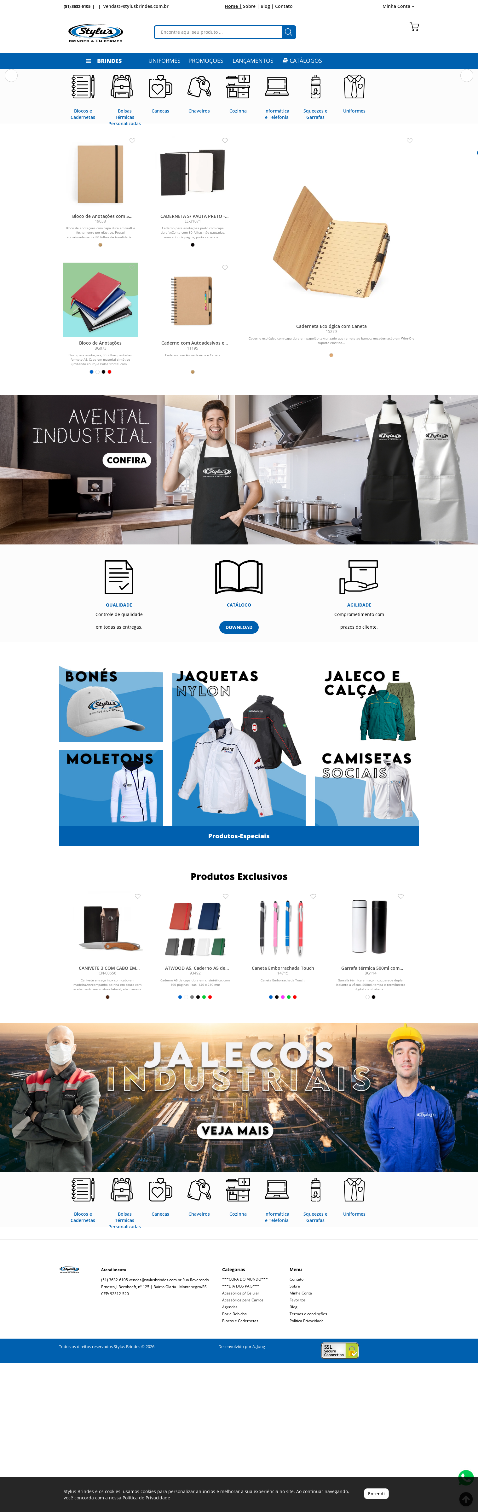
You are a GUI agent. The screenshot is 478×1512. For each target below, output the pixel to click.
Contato (284, 6)
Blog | (267, 6)
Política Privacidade (307, 1470)
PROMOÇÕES (205, 60)
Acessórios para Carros (242, 1449)
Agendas (230, 1456)
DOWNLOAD (239, 776)
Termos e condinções (308, 1463)
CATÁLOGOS (302, 60)
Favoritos (298, 1449)
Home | (233, 6)
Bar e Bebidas (234, 1463)
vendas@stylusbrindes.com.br (136, 6)
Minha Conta (398, 6)
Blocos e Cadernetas (240, 1470)
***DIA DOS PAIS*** (240, 1435)
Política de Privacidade (146, 1498)
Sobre (295, 1435)
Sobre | (251, 6)
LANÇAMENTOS (253, 60)
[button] (11, 143)
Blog (293, 1456)
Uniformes (164, 60)
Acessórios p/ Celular (240, 1442)
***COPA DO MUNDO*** (245, 1428)
